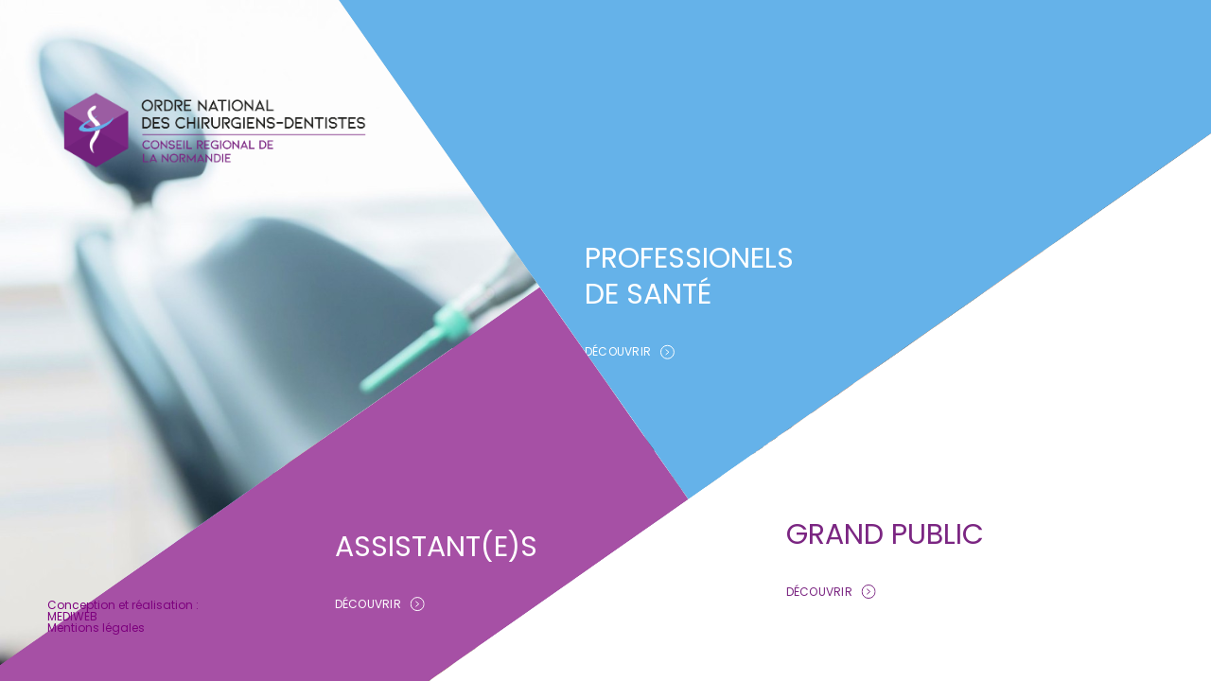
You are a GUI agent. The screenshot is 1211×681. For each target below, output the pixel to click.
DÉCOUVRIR (630, 351)
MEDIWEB (72, 616)
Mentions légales (96, 628)
